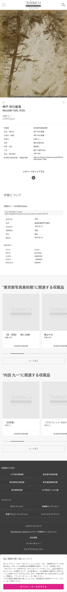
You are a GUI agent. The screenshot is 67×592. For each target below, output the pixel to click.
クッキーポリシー (33, 543)
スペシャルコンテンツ (50, 514)
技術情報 (33, 538)
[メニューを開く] (3, 5)
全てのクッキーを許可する (33, 586)
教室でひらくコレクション (17, 514)
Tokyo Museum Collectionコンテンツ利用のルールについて (33, 532)
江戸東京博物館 (16, 474)
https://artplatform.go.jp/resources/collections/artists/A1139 (26, 214)
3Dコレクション (16, 506)
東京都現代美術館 (16, 482)
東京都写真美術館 (50, 474)
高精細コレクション (50, 506)
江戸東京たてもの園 (50, 490)
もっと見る (33, 361)
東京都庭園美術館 (50, 482)
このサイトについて (33, 526)
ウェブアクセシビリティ (34, 549)
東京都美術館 (16, 490)
